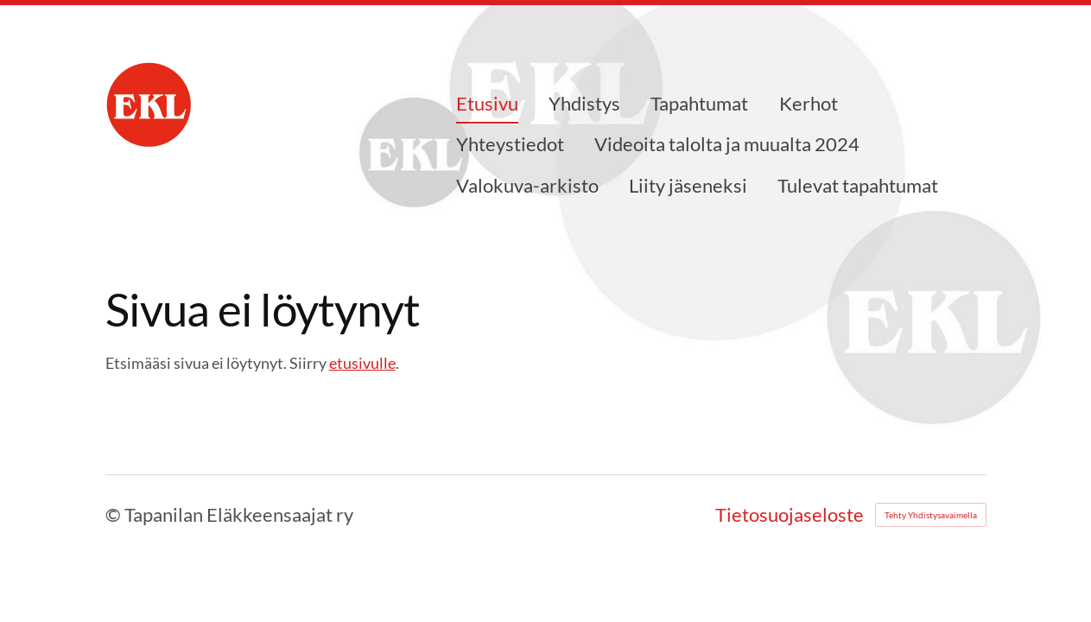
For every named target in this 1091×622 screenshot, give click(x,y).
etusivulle (362, 362)
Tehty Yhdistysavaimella (931, 515)
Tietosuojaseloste (789, 514)
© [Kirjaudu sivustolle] (114, 514)
